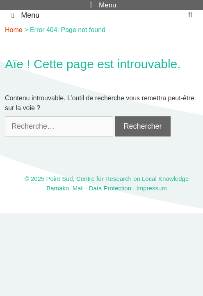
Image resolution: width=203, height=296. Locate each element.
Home (14, 29)
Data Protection (110, 188)
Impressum (152, 188)
